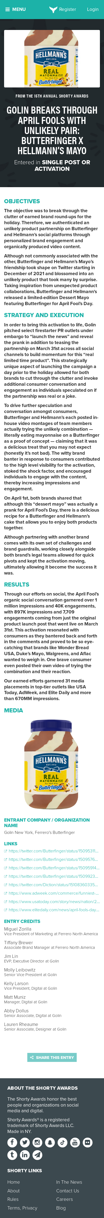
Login (93, 9)
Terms (13, 1208)
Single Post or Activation (62, 165)
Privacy (29, 1208)
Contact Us (67, 1191)
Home (13, 1182)
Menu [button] (15, 9)
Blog (61, 1208)
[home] (52, 9)
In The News (69, 1182)
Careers (64, 1199)
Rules (13, 1199)
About (13, 1191)
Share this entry (52, 1057)
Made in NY (19, 1131)
